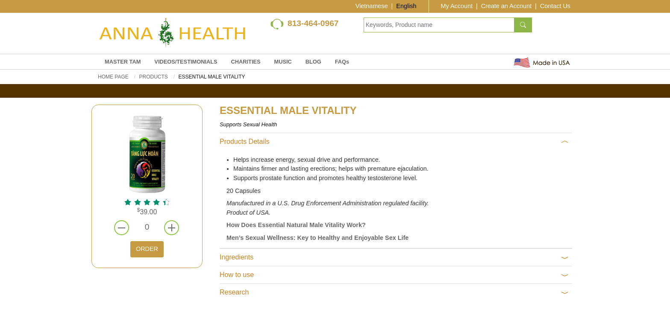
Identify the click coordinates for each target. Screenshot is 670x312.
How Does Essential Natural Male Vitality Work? (296, 225)
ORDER (147, 248)
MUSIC (283, 61)
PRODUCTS (153, 77)
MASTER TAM (123, 61)
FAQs (342, 61)
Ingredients (394, 257)
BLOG (313, 61)
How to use (394, 275)
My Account (457, 6)
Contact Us (555, 6)
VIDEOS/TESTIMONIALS (185, 61)
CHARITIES (246, 61)
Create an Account (506, 6)
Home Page (113, 77)
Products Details (394, 142)
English (406, 6)
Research (394, 292)
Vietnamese (372, 6)
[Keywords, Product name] (439, 24)
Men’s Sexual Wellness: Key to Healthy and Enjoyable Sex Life (317, 237)
